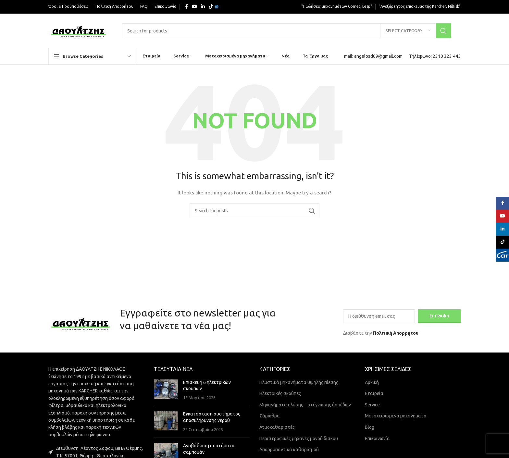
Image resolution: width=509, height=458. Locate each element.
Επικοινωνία (377, 438)
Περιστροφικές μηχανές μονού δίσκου (298, 438)
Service (372, 404)
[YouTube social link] (194, 6)
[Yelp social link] (216, 7)
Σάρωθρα (269, 415)
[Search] (286, 30)
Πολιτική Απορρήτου (395, 333)
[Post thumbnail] (166, 390)
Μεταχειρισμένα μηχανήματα (396, 415)
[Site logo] (78, 30)
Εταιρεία (374, 393)
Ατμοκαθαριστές (277, 427)
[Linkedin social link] (203, 6)
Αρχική (372, 382)
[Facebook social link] (186, 6)
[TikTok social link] (211, 6)
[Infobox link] (373, 56)
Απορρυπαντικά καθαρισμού (289, 449)
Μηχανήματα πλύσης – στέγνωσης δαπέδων (305, 404)
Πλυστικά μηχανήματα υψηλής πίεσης (298, 382)
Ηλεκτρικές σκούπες (280, 393)
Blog (369, 427)
